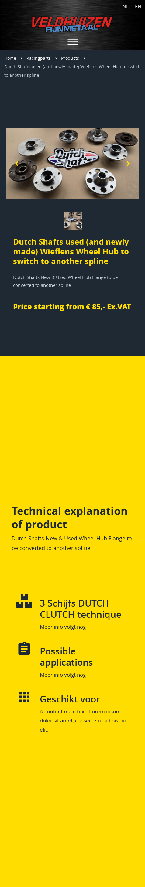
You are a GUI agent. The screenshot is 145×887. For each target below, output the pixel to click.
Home (10, 58)
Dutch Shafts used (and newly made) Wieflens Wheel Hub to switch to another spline (72, 71)
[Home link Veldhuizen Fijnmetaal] (72, 23)
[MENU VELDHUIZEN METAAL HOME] (72, 42)
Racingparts (38, 58)
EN (138, 6)
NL (126, 6)
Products (70, 58)
